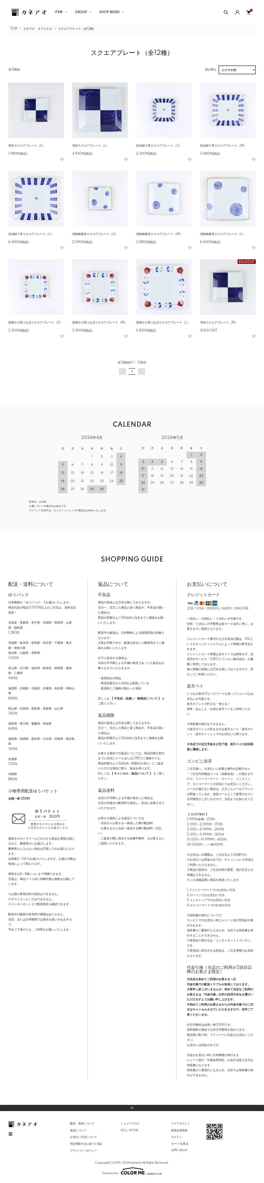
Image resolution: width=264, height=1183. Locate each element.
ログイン (176, 1137)
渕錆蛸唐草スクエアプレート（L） (222, 234)
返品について (78, 1130)
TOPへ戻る (132, 1108)
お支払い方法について (83, 1137)
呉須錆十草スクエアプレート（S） (159, 145)
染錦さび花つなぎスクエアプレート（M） (99, 322)
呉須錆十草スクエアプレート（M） (223, 145)
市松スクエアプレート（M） (219, 322)
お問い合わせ (179, 1150)
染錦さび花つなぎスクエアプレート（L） (163, 322)
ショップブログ (130, 1123)
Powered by (132, 1171)
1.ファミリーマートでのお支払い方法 (211, 890)
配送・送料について (82, 1123)
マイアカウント (180, 1123)
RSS (123, 1130)
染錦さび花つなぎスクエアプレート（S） (35, 322)
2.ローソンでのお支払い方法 (206, 895)
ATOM (133, 1130)
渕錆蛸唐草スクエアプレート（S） (95, 234)
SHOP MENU (109, 12)
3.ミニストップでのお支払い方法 (208, 900)
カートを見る (180, 1143)
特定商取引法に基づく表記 (86, 1143)
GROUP (81, 12)
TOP (13, 29)
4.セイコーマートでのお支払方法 (208, 905)
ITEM (59, 12)
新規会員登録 (179, 1130)
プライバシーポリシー (83, 1150)
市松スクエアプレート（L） (90, 145)
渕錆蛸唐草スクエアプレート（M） (159, 234)
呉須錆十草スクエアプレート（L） (30, 234)
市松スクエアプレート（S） (26, 145)
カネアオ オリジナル (37, 29)
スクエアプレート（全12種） (77, 29)
